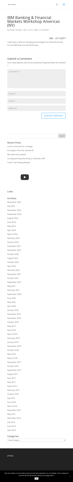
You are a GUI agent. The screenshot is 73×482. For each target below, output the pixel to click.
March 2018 (12, 358)
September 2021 (14, 282)
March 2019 (12, 334)
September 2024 (14, 214)
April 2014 (11, 430)
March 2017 (12, 386)
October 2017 (13, 366)
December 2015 (14, 410)
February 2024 (13, 238)
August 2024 (12, 218)
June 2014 (11, 426)
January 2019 (12, 342)
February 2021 (13, 290)
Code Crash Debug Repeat (18, 162)
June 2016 (11, 402)
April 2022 (11, 266)
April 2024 (11, 230)
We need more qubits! (16, 154)
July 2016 (11, 398)
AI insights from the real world (20, 150)
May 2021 (11, 286)
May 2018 (11, 354)
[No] (70, 476)
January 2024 (12, 242)
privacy (10, 455)
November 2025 (14, 202)
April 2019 (11, 330)
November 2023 (14, 250)
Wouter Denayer (15, 30)
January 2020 (12, 310)
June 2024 (11, 222)
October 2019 (13, 322)
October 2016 (13, 394)
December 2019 (14, 314)
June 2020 (11, 298)
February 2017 (13, 390)
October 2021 (13, 278)
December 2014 (14, 418)
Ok (36, 478)
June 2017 (11, 378)
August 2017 (12, 374)
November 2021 (14, 274)
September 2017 (14, 370)
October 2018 (13, 350)
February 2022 (13, 270)
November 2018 (14, 346)
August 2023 (12, 258)
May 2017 (11, 382)
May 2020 (11, 302)
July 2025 (11, 206)
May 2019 (11, 326)
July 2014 (11, 422)
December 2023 (14, 246)
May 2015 (11, 414)
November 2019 (14, 318)
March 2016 (12, 406)
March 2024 (12, 234)
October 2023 (13, 254)
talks (36, 30)
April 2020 (11, 306)
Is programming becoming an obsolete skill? (26, 158)
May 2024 (11, 226)
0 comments (44, 30)
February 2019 (13, 338)
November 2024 (14, 210)
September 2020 (14, 294)
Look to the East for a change (20, 146)
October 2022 (13, 262)
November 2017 (14, 362)
